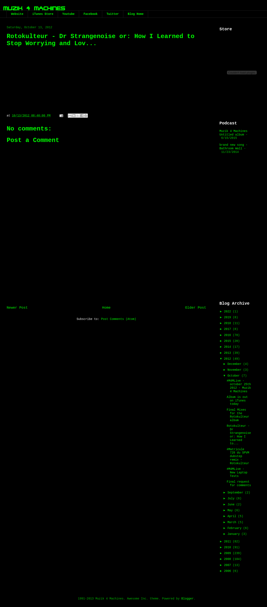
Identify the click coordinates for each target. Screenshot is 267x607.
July (231, 498)
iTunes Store (42, 14)
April (232, 516)
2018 (228, 323)
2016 (228, 335)
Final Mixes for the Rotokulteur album (238, 415)
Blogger (187, 598)
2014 (228, 347)
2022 (228, 311)
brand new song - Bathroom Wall (233, 146)
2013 (228, 353)
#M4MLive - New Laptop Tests (237, 472)
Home (106, 308)
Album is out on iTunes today (237, 400)
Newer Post (17, 308)
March (232, 522)
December (235, 364)
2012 (228, 358)
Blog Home (136, 14)
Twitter (113, 14)
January (234, 534)
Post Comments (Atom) (118, 319)
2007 (228, 565)
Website (17, 14)
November (235, 370)
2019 (228, 317)
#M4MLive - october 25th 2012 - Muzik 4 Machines (239, 386)
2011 (228, 541)
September (236, 492)
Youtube (68, 14)
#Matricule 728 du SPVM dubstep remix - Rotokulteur (238, 456)
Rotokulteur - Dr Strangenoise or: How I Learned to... (239, 434)
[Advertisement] (106, 268)
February (235, 528)
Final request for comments (239, 483)
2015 (228, 341)
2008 (228, 559)
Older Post (195, 308)
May (230, 510)
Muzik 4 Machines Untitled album (233, 132)
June (231, 504)
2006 (228, 571)
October (234, 375)
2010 (228, 547)
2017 (228, 329)
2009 (228, 553)
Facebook (90, 14)
